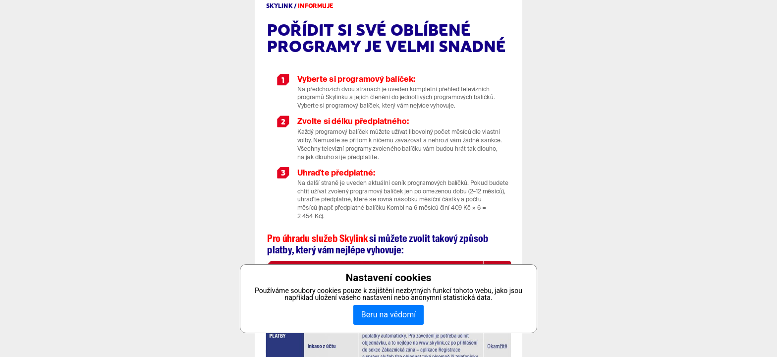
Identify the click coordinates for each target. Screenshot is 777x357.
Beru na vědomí (388, 314)
